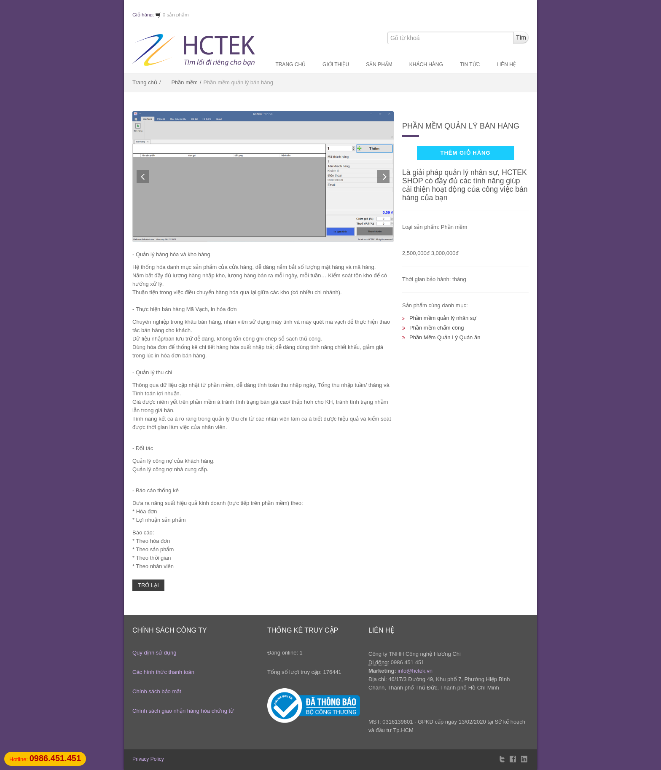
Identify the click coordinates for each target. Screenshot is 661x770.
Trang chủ (290, 64)
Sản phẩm (379, 64)
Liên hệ (506, 64)
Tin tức (470, 64)
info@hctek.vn (415, 671)
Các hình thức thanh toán (163, 672)
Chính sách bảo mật (156, 691)
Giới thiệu (335, 64)
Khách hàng (426, 64)
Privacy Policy (148, 759)
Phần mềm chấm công (436, 328)
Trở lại (148, 585)
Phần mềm (184, 82)
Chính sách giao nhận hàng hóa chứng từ (183, 711)
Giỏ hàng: (146, 14)
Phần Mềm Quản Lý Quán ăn (444, 337)
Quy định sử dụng (154, 652)
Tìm (521, 37)
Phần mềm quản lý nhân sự (442, 318)
